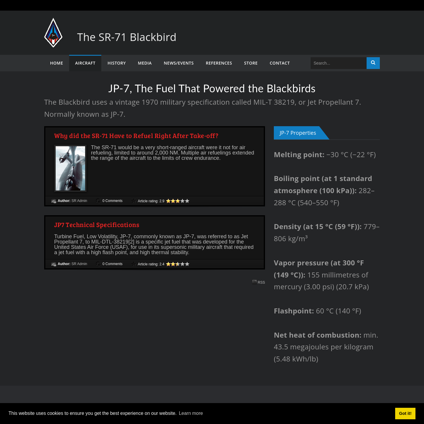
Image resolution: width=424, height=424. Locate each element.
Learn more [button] (191, 413)
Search (373, 63)
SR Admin (79, 201)
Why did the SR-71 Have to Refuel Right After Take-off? (136, 135)
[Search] (339, 63)
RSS (258, 282)
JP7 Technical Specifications (96, 224)
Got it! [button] (405, 413)
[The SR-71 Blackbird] (53, 23)
